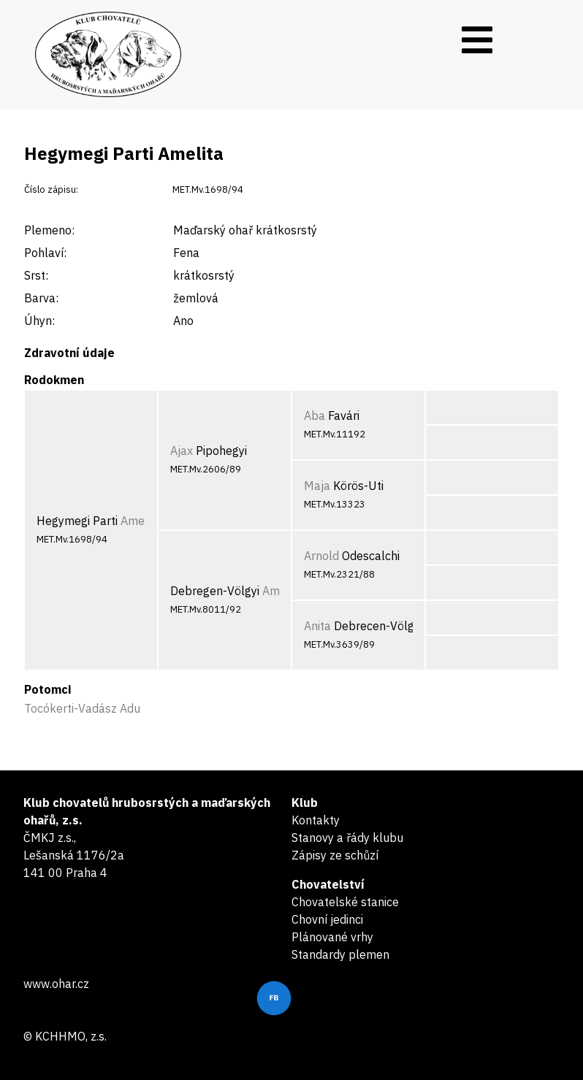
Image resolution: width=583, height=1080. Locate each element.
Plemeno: (49, 230)
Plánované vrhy (332, 937)
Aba (314, 415)
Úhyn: (39, 320)
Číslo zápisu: (51, 189)
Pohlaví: (45, 252)
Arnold (321, 555)
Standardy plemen (340, 954)
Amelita (141, 520)
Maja (317, 485)
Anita (317, 625)
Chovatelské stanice (345, 902)
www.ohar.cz (56, 983)
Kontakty (316, 820)
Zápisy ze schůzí (335, 855)
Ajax (181, 450)
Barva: (41, 298)
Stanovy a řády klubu (347, 837)
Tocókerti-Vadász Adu (82, 708)
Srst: (36, 275)
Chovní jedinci (327, 919)
